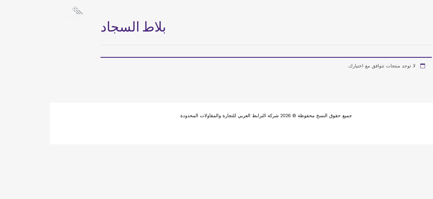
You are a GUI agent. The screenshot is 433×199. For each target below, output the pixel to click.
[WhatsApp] (396, 11)
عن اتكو (296, 11)
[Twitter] (412, 11)
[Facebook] (420, 11)
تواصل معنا (114, 11)
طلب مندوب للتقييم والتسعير (163, 11)
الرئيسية (321, 11)
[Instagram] (404, 11)
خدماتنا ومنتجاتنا (263, 11)
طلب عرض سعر (218, 11)
